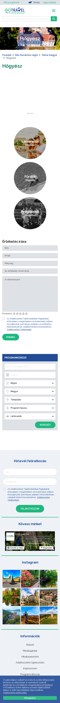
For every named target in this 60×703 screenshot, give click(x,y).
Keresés (45, 424)
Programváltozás (30, 674)
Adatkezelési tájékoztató (30, 662)
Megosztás (46, 548)
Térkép (34, 2)
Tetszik (15, 548)
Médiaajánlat (30, 650)
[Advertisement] (30, 94)
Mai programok (11, 2)
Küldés (10, 337)
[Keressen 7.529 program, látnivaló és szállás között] (27, 18)
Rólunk (30, 644)
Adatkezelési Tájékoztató (19, 329)
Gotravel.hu (22, 534)
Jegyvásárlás (49, 2)
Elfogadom (30, 698)
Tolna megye (49, 55)
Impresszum (30, 668)
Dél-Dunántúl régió (26, 55)
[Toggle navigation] (54, 11)
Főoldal (6, 55)
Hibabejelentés (30, 656)
